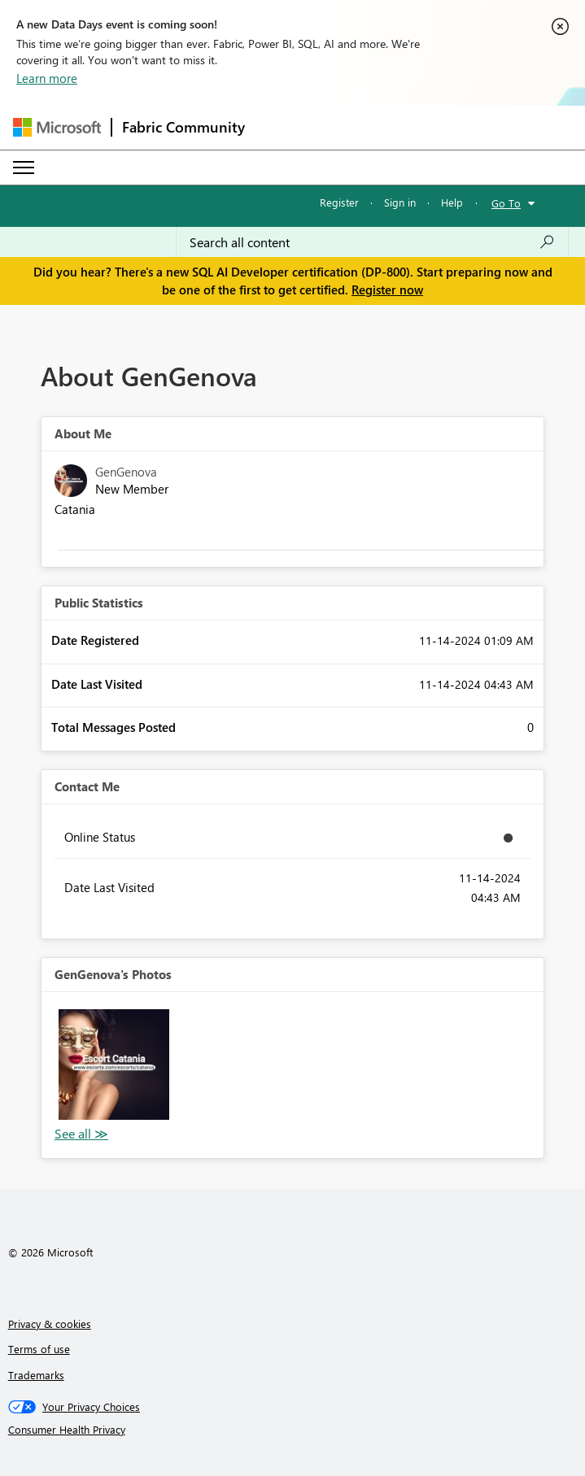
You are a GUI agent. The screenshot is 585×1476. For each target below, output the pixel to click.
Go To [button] (506, 203)
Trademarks (36, 1375)
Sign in (400, 202)
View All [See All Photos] (81, 1134)
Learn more (46, 78)
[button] (114, 1064)
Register (339, 202)
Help (452, 202)
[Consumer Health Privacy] (293, 1430)
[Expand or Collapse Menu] (23, 167)
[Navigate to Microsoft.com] (57, 127)
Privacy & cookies (49, 1323)
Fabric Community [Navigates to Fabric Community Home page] (183, 127)
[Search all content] (372, 242)
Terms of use (39, 1349)
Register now (387, 289)
